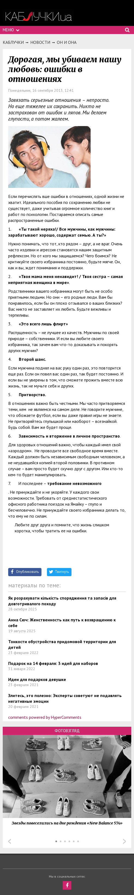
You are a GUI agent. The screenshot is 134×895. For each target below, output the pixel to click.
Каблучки (13, 42)
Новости (40, 42)
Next (124, 841)
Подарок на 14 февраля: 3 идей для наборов (53, 663)
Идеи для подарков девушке (37, 679)
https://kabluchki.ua (38, 16)
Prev (9, 841)
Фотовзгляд (67, 730)
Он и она (66, 42)
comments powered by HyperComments (44, 717)
